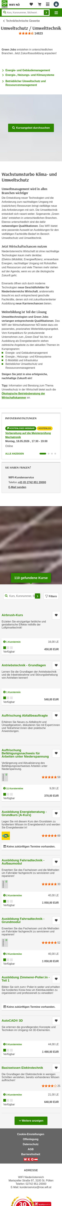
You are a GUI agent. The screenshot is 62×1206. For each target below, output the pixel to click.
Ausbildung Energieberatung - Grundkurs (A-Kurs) (24, 813)
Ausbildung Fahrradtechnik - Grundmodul (23, 920)
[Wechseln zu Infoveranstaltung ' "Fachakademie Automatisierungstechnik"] (52, 453)
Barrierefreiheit (30, 1154)
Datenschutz (31, 1144)
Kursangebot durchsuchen (31, 127)
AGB (31, 1149)
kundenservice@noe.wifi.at (35, 1187)
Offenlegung (30, 1139)
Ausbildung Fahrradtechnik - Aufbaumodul (23, 861)
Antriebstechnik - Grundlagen (24, 665)
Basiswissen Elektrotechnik (22, 1067)
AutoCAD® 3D (12, 1020)
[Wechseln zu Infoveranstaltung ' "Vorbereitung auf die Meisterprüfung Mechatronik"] (43, 453)
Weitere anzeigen (31, 1119)
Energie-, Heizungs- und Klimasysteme (29, 75)
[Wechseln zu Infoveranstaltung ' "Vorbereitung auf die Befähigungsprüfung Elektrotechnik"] (48, 453)
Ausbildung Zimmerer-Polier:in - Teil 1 (26, 978)
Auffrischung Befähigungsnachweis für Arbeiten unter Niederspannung (25, 753)
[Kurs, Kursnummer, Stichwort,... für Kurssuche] (22, 596)
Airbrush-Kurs (12, 615)
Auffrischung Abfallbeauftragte (25, 715)
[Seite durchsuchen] (26, 12)
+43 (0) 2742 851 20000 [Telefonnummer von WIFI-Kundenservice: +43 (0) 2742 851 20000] (32, 482)
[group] (31, 33)
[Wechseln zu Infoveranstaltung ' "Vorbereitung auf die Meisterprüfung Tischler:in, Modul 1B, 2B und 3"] (55, 453)
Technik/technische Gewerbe (23, 20)
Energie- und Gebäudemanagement (27, 70)
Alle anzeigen (14, 453)
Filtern (51, 596)
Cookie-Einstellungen (30, 1134)
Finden (46, 12)
